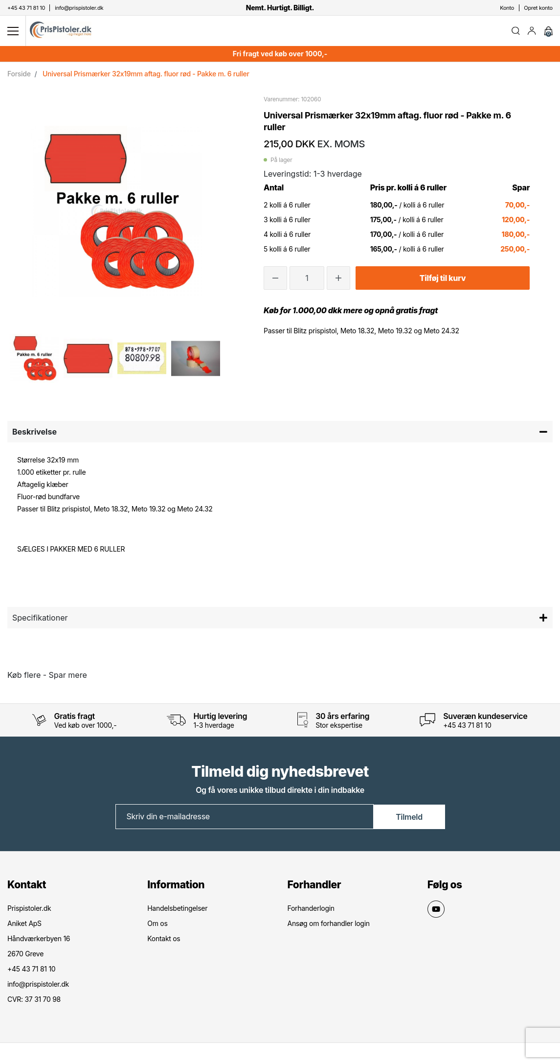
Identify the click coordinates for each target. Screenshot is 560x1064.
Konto (507, 7)
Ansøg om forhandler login (329, 925)
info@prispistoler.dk (38, 985)
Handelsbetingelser (177, 909)
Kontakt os (163, 940)
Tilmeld (409, 818)
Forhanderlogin (311, 909)
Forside (19, 75)
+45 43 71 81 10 (467, 726)
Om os (157, 925)
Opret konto (538, 7)
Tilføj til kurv (443, 279)
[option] (34, 359)
